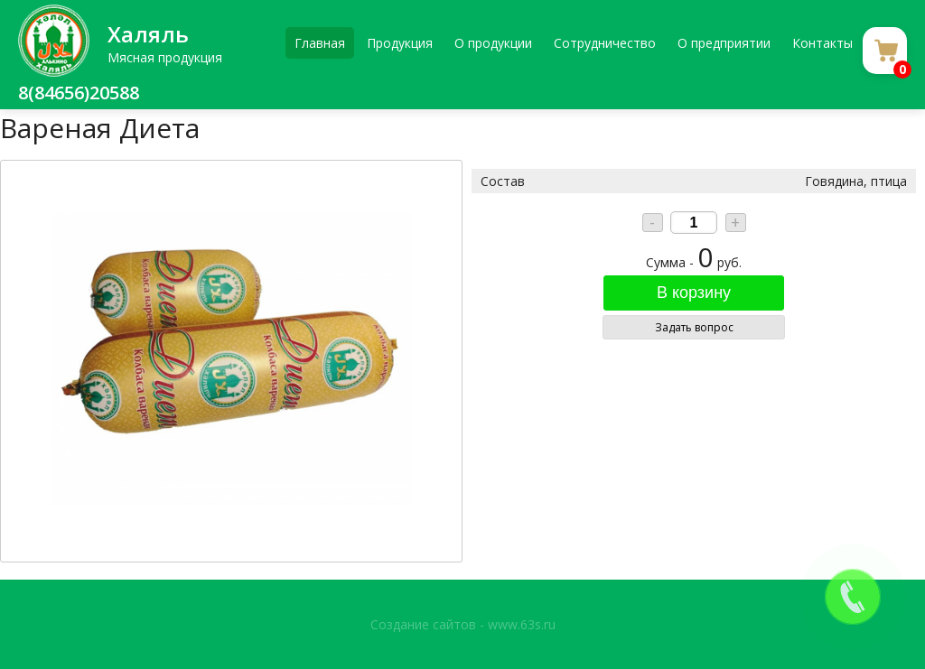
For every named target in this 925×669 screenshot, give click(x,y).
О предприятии (724, 42)
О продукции (493, 42)
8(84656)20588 (78, 92)
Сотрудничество (605, 42)
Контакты (822, 42)
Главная (319, 42)
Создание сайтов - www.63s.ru (463, 624)
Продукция (400, 42)
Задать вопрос (694, 327)
